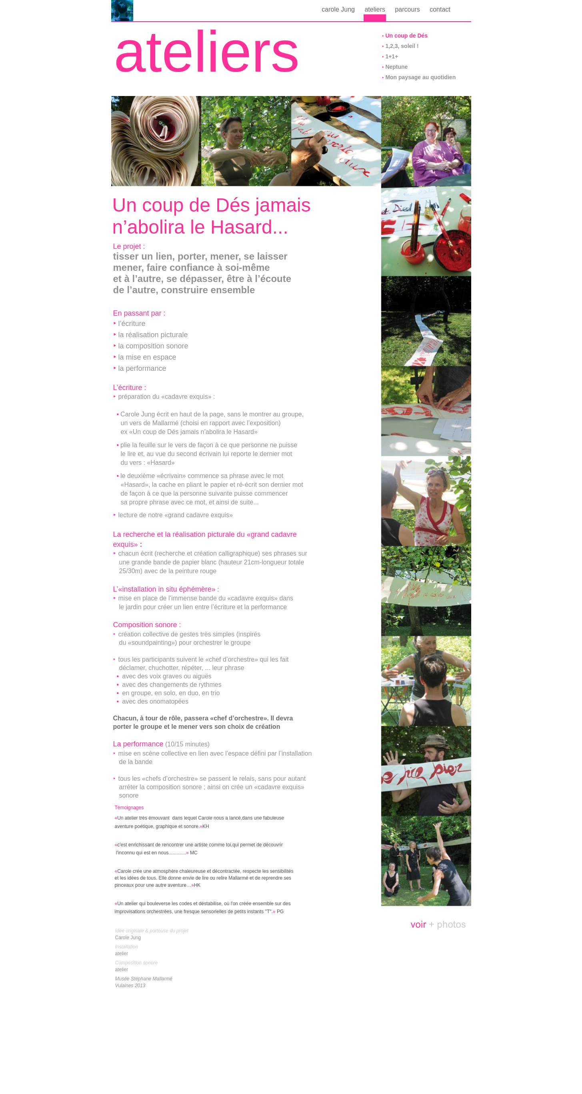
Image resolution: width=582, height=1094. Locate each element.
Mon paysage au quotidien (420, 77)
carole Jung (339, 9)
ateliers (375, 9)
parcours (408, 9)
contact (440, 9)
